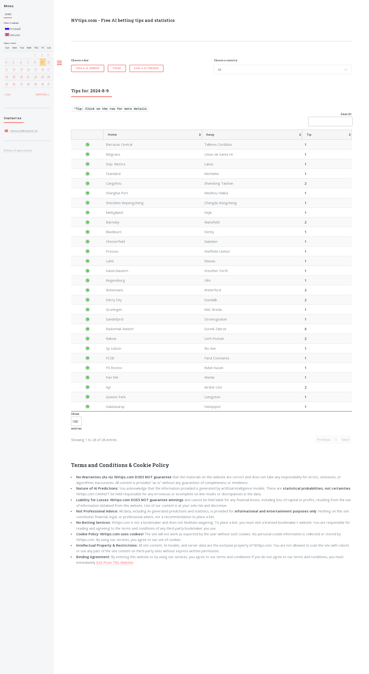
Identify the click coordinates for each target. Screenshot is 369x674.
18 (6, 76)
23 (42, 76)
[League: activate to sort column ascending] (117, 140)
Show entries (76, 522)
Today (116, 68)
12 (14, 69)
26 (14, 83)
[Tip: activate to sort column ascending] (197, 140)
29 (35, 83)
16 (42, 69)
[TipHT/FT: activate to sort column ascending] (276, 140)
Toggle (59, 63)
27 (21, 83)
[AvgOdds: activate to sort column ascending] (212, 140)
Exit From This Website (114, 664)
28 (28, 83)
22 (35, 76)
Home (8, 14)
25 (6, 83)
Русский (13, 28)
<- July (7, 94)
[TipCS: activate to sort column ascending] (260, 140)
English (12, 35)
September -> (43, 94)
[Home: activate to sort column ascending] (147, 140)
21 (28, 76)
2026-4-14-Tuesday (146, 68)
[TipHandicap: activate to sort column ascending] (237, 140)
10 (48, 62)
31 (48, 83)
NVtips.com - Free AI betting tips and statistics (123, 20)
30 (42, 83)
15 (35, 69)
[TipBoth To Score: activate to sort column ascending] (323, 140)
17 (48, 69)
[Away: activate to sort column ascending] (176, 140)
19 (14, 76)
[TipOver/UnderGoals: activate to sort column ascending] (298, 140)
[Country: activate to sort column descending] (92, 140)
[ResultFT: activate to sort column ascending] (343, 140)
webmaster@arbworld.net (24, 130)
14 (28, 69)
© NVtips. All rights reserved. (18, 150)
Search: (330, 119)
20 (21, 76)
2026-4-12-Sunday (88, 68)
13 (21, 69)
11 (6, 69)
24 (48, 76)
